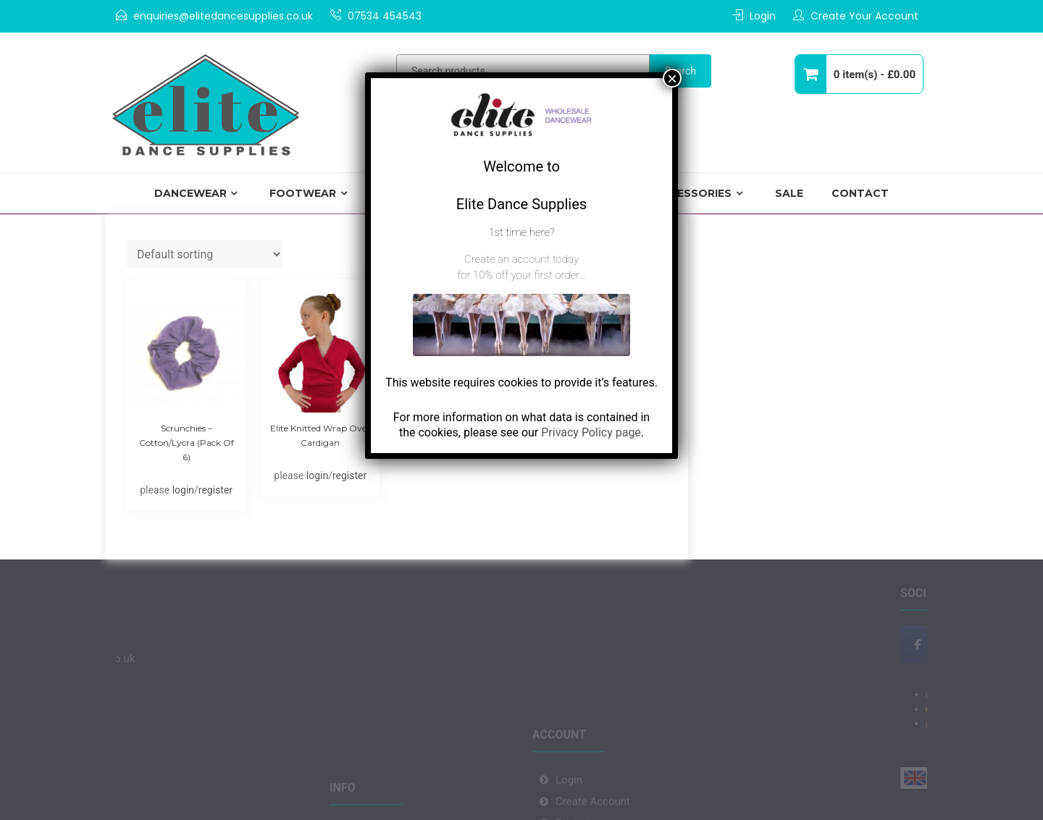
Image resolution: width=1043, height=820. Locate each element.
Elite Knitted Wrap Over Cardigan (320, 435)
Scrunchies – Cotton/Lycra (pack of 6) (186, 442)
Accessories (692, 193)
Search (680, 71)
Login (763, 16)
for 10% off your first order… (521, 275)
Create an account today (521, 259)
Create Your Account (864, 16)
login (183, 490)
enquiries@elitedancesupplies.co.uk (223, 16)
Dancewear (190, 193)
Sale (789, 193)
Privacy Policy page (591, 432)
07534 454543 (385, 16)
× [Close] (672, 78)
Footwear (302, 193)
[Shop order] (204, 254)
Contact (860, 193)
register (215, 490)
